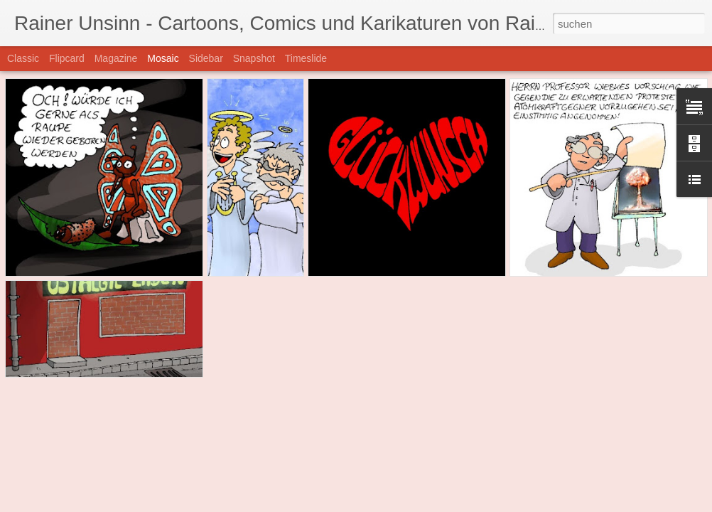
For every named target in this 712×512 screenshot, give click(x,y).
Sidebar (206, 58)
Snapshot (254, 58)
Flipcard (67, 58)
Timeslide (306, 58)
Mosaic (162, 58)
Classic (23, 58)
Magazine (116, 58)
